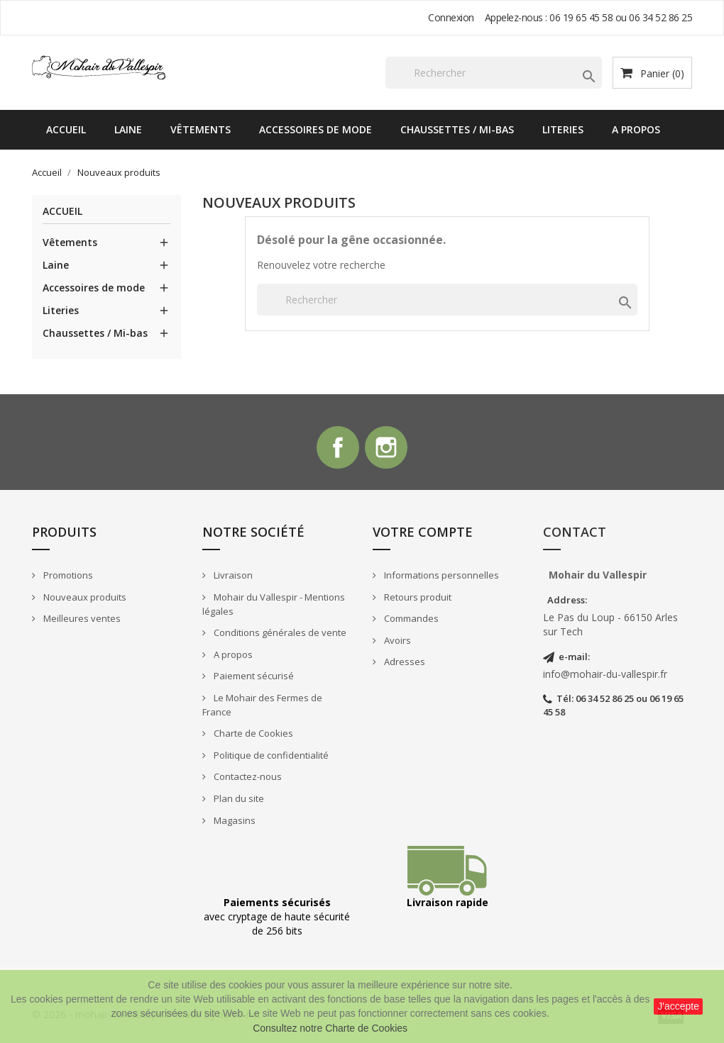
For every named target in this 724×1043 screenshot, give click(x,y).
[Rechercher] (493, 73)
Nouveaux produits (83, 597)
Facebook (338, 447)
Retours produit (416, 597)
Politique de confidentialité (270, 755)
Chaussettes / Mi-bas (457, 129)
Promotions (67, 575)
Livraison (232, 575)
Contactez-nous (247, 777)
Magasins (234, 820)
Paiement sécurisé (253, 675)
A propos (636, 129)
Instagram (386, 447)
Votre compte (423, 531)
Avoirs (396, 640)
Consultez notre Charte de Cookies (330, 1028)
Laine (128, 129)
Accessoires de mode (315, 129)
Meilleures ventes (81, 618)
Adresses (403, 661)
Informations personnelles (440, 575)
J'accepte (678, 1006)
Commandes (410, 618)
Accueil (66, 129)
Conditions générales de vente (279, 632)
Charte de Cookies (252, 733)
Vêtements (200, 129)
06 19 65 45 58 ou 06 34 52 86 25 (620, 17)
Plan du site (238, 798)
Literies (562, 129)
